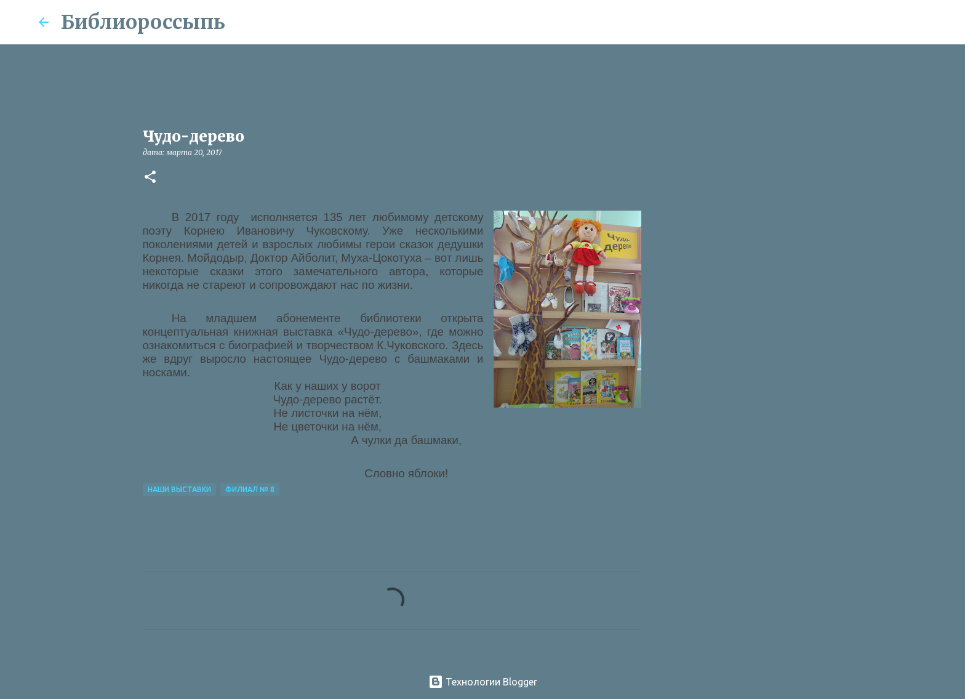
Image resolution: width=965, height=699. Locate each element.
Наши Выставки (179, 489)
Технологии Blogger (482, 681)
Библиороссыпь (143, 22)
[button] (150, 177)
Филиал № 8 (249, 489)
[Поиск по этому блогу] (864, 22)
